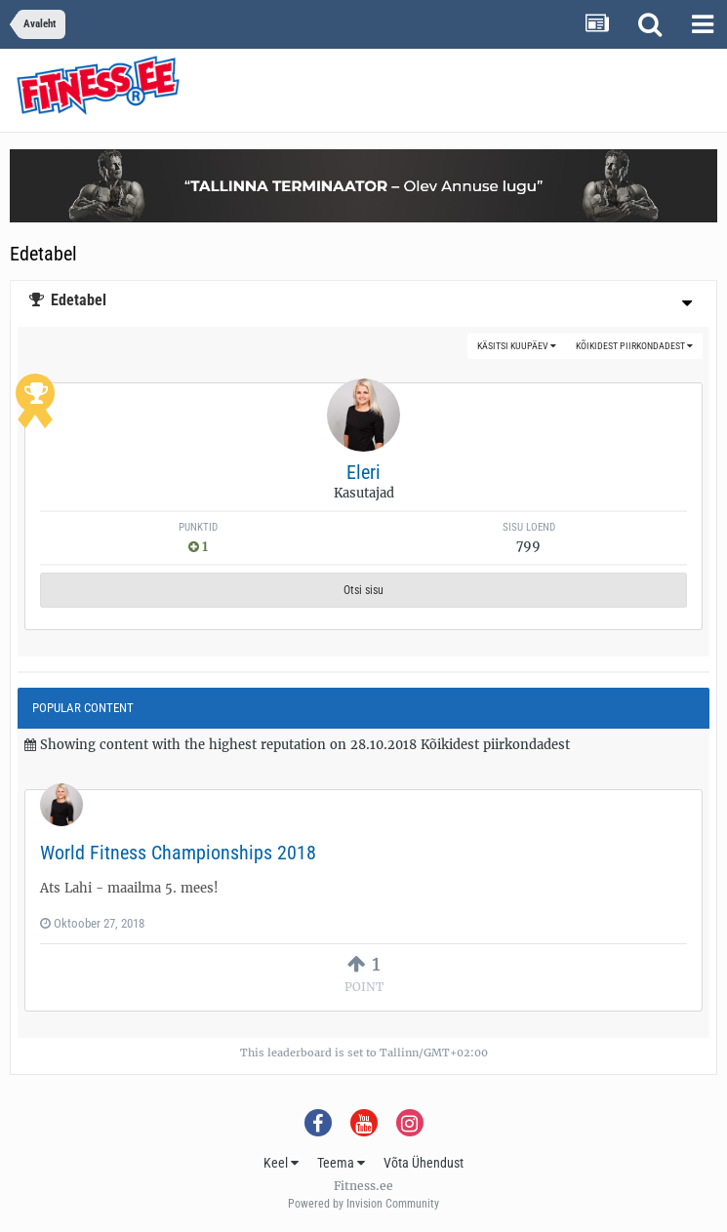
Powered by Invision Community (363, 1204)
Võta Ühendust (424, 1163)
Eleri (363, 472)
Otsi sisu (363, 590)
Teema (341, 1163)
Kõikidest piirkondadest (634, 345)
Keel (281, 1163)
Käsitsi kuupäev (516, 345)
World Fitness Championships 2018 (178, 852)
